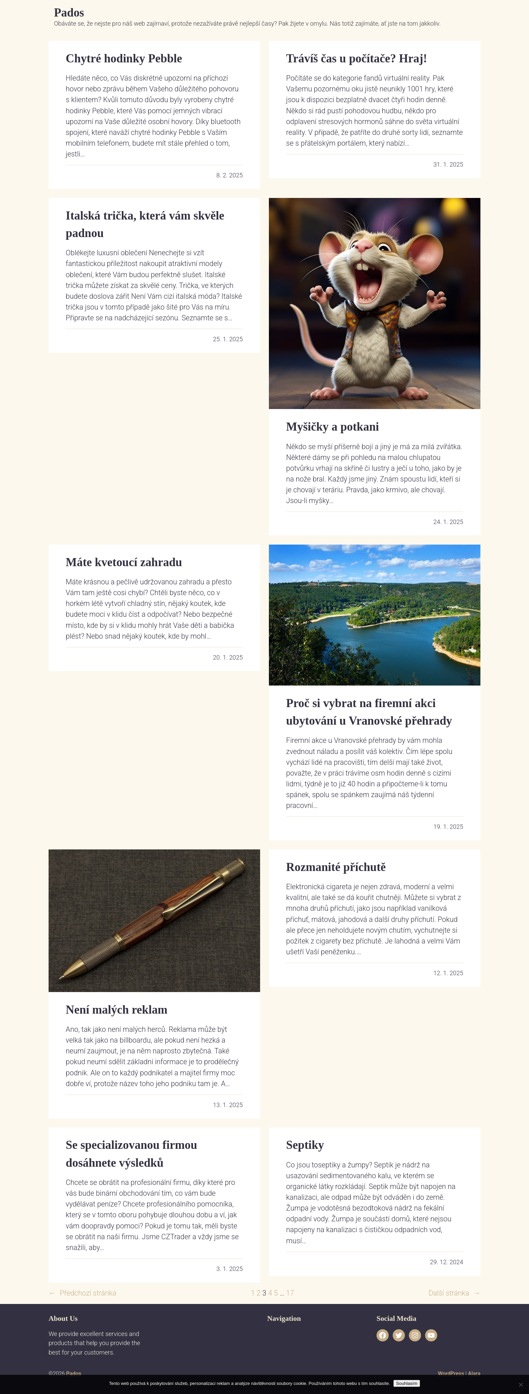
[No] (520, 1384)
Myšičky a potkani (332, 426)
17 (290, 1293)
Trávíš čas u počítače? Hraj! (356, 58)
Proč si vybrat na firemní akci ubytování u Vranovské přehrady (369, 712)
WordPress (451, 1373)
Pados (69, 12)
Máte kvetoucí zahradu (124, 562)
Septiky (305, 1145)
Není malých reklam (117, 1009)
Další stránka (454, 1293)
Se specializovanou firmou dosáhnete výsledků (131, 1153)
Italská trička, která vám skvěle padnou (145, 224)
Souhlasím (406, 1383)
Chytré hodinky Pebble (124, 58)
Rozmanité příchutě (336, 867)
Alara (474, 1373)
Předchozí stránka (82, 1293)
